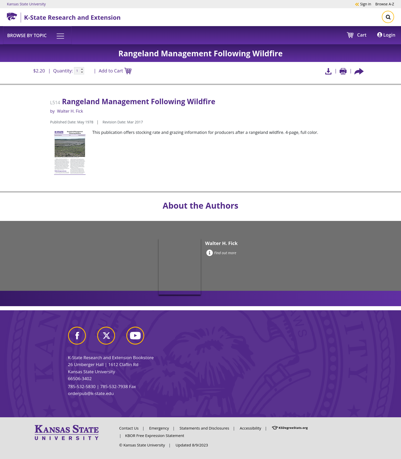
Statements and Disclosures (204, 428)
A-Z (384, 3)
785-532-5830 (82, 386)
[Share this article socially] (359, 70)
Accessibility (250, 428)
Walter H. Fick (70, 111)
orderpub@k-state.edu (91, 393)
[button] (37, 35)
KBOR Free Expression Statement (154, 435)
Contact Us (129, 428)
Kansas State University (26, 3)
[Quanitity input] (79, 71)
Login (386, 35)
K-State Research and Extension (72, 17)
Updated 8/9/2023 (191, 444)
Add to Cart (115, 71)
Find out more (221, 252)
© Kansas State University (142, 444)
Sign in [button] (363, 3)
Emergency (159, 428)
